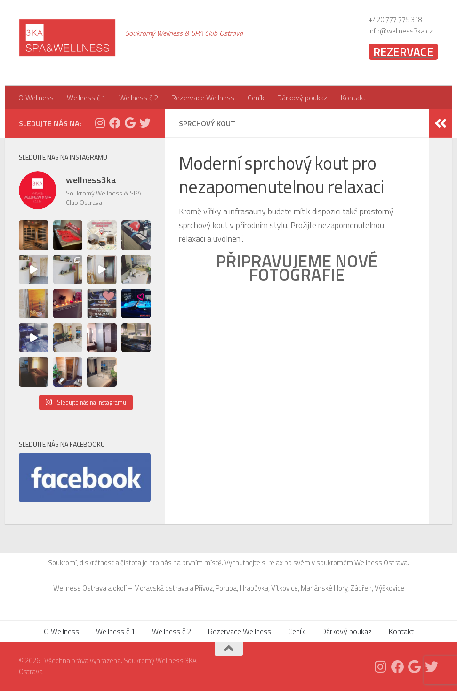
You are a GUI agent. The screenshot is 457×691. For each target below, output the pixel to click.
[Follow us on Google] (130, 123)
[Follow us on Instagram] (99, 123)
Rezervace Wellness (202, 97)
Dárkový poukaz (302, 97)
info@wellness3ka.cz (401, 30)
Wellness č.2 (138, 97)
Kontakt (353, 97)
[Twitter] (145, 123)
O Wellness (36, 97)
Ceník (256, 97)
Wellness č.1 (86, 97)
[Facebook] (114, 123)
